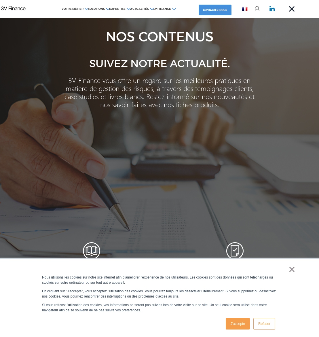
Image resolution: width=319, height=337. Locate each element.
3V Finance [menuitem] (162, 9)
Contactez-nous (215, 10)
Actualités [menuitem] (139, 9)
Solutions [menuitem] (96, 9)
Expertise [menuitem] (117, 9)
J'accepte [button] (238, 324)
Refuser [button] (264, 324)
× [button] (291, 269)
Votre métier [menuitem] (72, 9)
